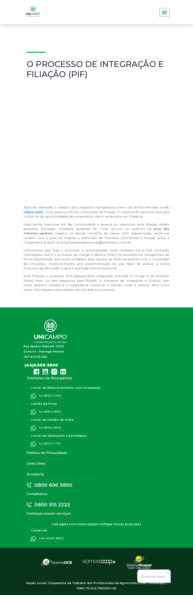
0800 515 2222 (48, 505)
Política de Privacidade (47, 453)
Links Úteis (36, 463)
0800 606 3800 (49, 485)
